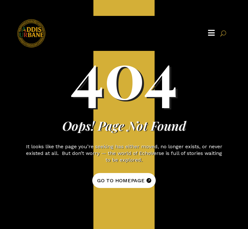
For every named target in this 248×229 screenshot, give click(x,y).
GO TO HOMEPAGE (121, 180)
